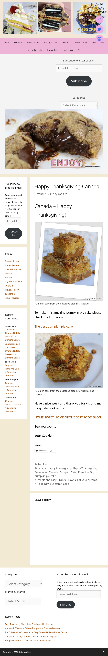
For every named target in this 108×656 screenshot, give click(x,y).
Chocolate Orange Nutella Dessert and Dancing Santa (32, 636)
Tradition (43, 464)
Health (65, 42)
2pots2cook (11, 343)
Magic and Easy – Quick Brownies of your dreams (67, 480)
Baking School (50, 42)
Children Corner (80, 42)
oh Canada (51, 472)
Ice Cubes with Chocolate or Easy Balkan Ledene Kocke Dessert (36, 632)
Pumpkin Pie (85, 472)
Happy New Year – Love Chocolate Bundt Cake (28, 640)
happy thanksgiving (60, 468)
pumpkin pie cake (45, 476)
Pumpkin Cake (68, 472)
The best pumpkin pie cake (54, 326)
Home (6, 42)
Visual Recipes (33, 42)
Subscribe (79, 81)
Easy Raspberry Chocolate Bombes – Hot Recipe (29, 624)
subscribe (68, 50)
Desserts (9, 273)
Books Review (12, 265)
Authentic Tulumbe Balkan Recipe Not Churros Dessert (32, 628)
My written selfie (35, 50)
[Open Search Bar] (79, 50)
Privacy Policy (53, 50)
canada (42, 468)
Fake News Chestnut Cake (53, 484)
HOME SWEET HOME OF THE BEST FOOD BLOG (68, 417)
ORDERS (18, 42)
